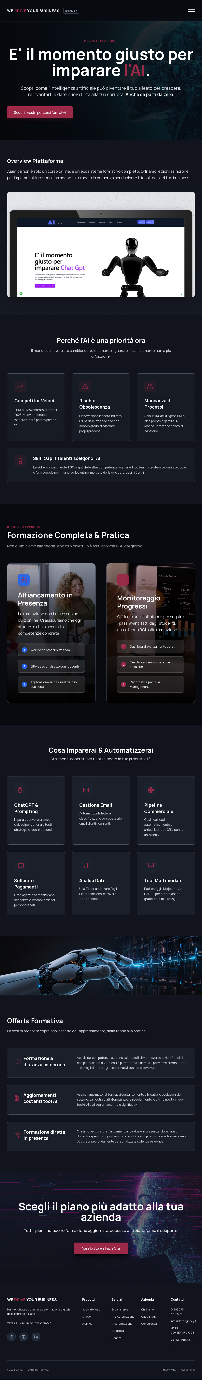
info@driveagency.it (183, 1322)
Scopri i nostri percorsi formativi (41, 112)
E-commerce (120, 1311)
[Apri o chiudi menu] (192, 10)
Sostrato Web (91, 1311)
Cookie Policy (188, 1371)
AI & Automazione (123, 1318)
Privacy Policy (169, 1371)
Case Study (148, 1318)
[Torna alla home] (33, 10)
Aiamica (87, 1325)
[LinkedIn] (36, 1338)
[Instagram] (24, 1338)
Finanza (117, 1339)
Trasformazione (122, 1325)
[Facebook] (11, 1338)
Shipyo (86, 1318)
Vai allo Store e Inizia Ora (101, 1249)
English (71, 10)
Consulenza (149, 1325)
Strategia (118, 1332)
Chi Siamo (147, 1311)
